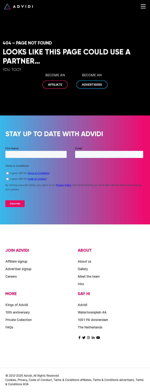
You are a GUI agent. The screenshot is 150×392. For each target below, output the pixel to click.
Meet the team (89, 276)
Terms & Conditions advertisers (113, 380)
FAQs (9, 327)
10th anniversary (17, 312)
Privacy (22, 380)
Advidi (18, 6)
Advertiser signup (18, 269)
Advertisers (92, 84)
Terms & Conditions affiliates (72, 380)
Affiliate (55, 84)
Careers (11, 276)
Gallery (83, 269)
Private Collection (18, 320)
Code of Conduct (40, 380)
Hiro (81, 284)
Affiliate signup (16, 261)
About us (84, 261)
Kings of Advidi (16, 305)
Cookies (10, 380)
